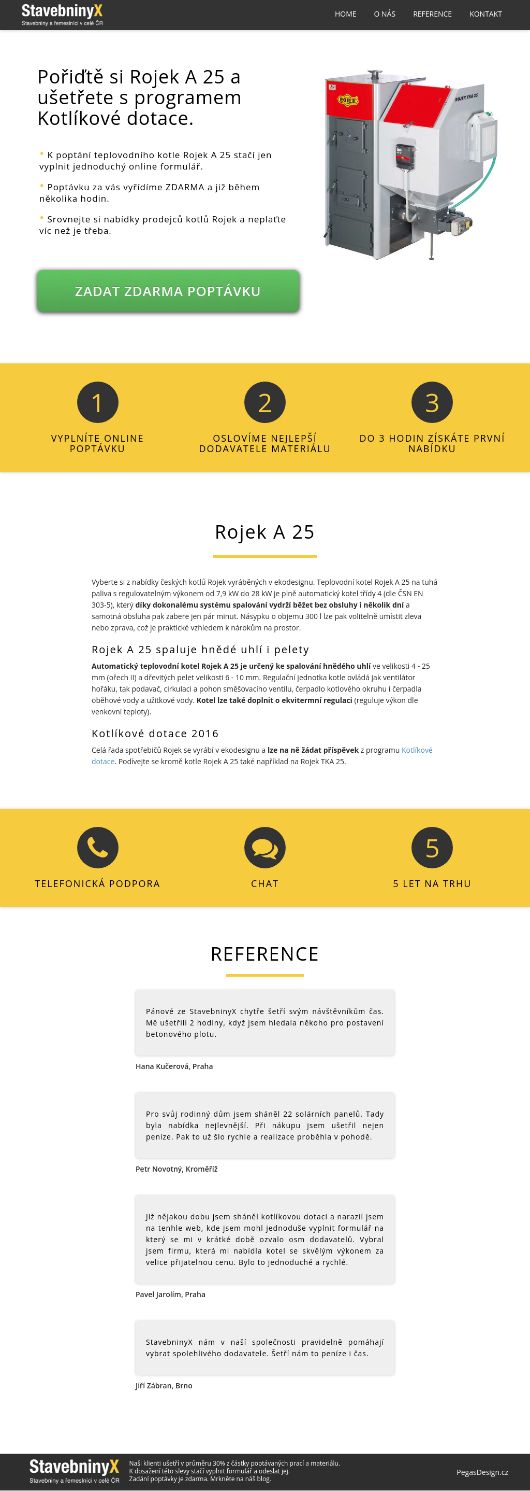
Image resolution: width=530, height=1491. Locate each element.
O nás (385, 14)
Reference (432, 14)
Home (346, 14)
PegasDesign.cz (482, 1473)
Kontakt (485, 14)
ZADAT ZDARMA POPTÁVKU (168, 292)
